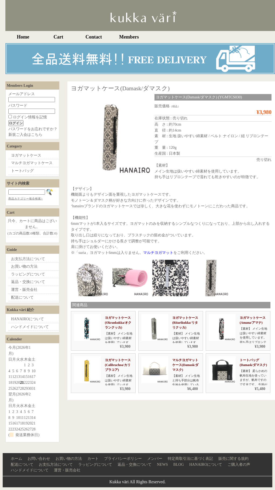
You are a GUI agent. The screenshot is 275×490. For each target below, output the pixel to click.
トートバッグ (22, 170)
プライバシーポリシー (123, 458)
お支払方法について (28, 259)
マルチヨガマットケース (32, 163)
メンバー (154, 458)
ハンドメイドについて (30, 327)
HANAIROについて (27, 319)
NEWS (162, 464)
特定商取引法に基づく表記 (190, 458)
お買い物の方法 (24, 266)
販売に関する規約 (233, 458)
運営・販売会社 (24, 289)
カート (93, 458)
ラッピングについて (28, 274)
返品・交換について (28, 281)
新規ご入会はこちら (25, 134)
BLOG (178, 464)
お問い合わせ (39, 458)
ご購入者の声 (239, 464)
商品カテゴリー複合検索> (25, 198)
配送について (22, 297)
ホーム (16, 458)
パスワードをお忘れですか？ (32, 129)
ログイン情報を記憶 (27, 117)
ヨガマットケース (26, 155)
